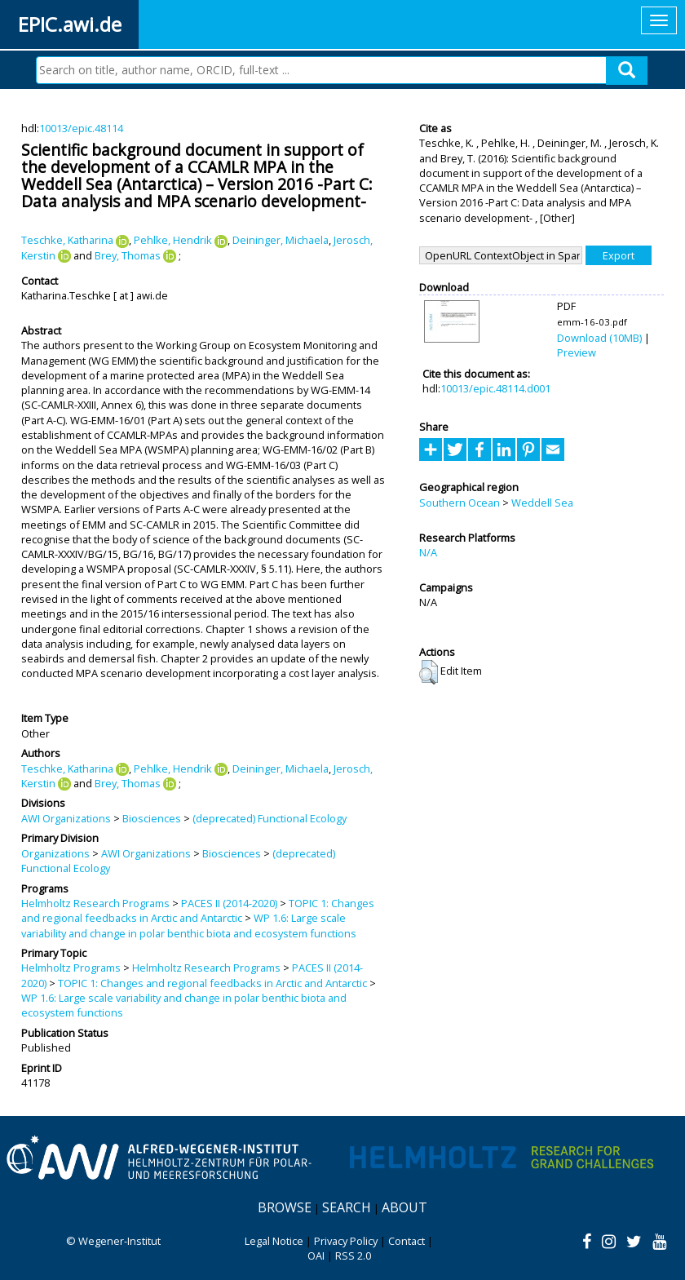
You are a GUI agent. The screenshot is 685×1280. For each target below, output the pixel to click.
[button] (428, 672)
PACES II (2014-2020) (229, 903)
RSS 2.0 (353, 1255)
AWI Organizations (66, 818)
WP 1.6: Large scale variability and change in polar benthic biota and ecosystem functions (188, 925)
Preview (576, 352)
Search (346, 1207)
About (404, 1207)
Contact (406, 1240)
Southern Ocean (459, 502)
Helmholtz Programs (71, 967)
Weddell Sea (542, 502)
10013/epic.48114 (81, 128)
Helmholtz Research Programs (95, 903)
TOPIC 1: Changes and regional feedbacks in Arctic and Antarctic (197, 910)
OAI (316, 1255)
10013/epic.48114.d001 (495, 388)
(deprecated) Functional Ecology (269, 818)
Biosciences (151, 818)
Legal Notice (274, 1240)
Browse (285, 1207)
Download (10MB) (599, 337)
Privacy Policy (346, 1240)
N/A (428, 552)
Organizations (55, 853)
